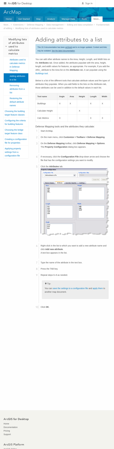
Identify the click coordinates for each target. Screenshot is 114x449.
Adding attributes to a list (17, 78)
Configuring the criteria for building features (15, 122)
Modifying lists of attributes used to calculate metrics (39, 28)
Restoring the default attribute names (17, 102)
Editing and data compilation (80, 25)
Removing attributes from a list (17, 89)
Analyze (51, 19)
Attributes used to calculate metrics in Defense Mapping (18, 65)
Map (38, 19)
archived (68, 47)
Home (9, 19)
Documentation (11, 427)
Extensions (18, 25)
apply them (98, 288)
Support (7, 434)
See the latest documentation (63, 51)
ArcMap (13, 12)
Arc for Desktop (20, 3)
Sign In (89, 3)
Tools (84, 19)
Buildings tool (41, 73)
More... (97, 19)
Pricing (7, 431)
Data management (55, 25)
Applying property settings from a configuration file (13, 152)
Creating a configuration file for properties (16, 141)
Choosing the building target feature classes (15, 113)
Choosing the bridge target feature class (14, 132)
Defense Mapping (35, 25)
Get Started (24, 19)
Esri (104, 3)
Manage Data (68, 19)
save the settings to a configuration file (70, 288)
